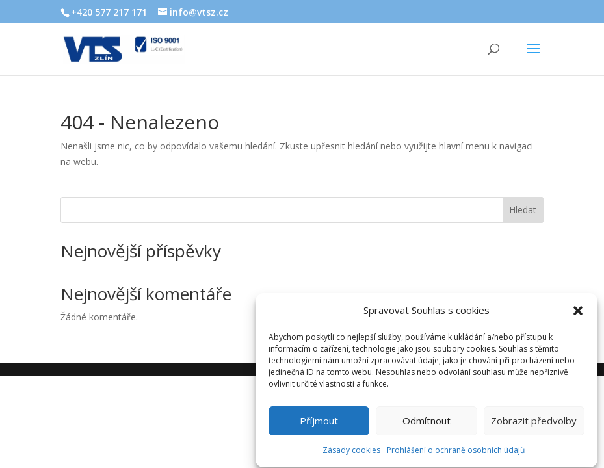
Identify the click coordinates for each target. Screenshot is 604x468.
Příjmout (319, 423)
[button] (577, 313)
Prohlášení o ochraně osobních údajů (456, 452)
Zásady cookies (351, 452)
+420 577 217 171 (109, 12)
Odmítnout (426, 423)
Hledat (522, 209)
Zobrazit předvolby (534, 423)
